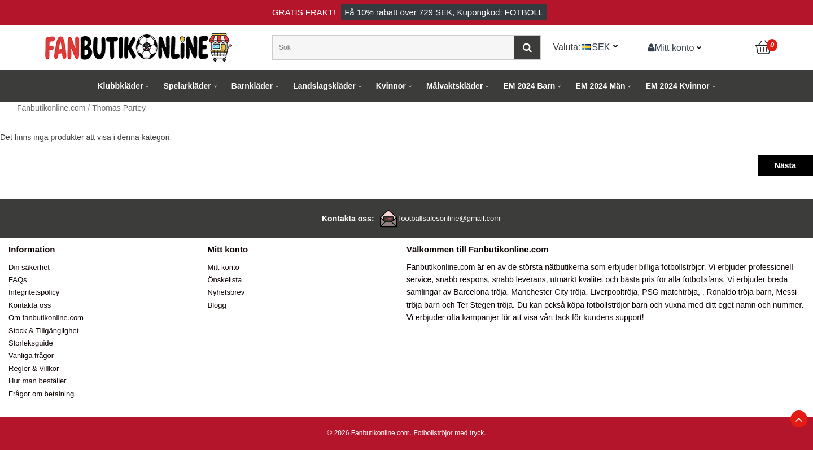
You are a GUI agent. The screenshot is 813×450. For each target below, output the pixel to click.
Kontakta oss (29, 305)
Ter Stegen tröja (485, 304)
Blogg (217, 305)
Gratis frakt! (303, 12)
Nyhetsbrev (226, 292)
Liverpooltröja (613, 291)
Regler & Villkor (33, 368)
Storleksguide (30, 343)
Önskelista (225, 280)
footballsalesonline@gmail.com (449, 218)
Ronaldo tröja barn (739, 291)
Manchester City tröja (548, 291)
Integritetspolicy (33, 292)
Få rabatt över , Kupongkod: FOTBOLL (443, 12)
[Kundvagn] (763, 47)
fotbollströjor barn (617, 304)
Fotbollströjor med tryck (448, 433)
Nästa (785, 165)
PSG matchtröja (670, 291)
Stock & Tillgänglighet (43, 330)
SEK (601, 47)
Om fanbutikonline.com (46, 317)
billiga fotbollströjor (671, 267)
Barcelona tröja (479, 291)
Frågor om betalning (41, 394)
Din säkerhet (29, 267)
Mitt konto (671, 47)
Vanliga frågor (31, 355)
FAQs (17, 280)
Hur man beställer (37, 381)
